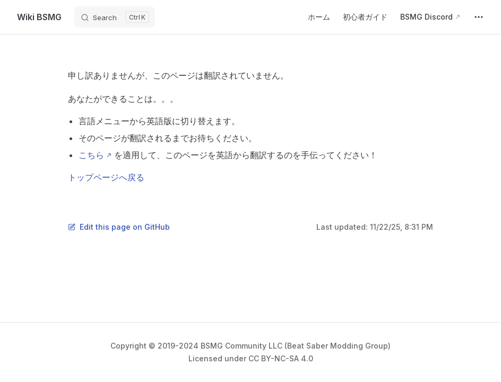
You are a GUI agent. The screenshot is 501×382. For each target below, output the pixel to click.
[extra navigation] (478, 17)
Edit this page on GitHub (119, 226)
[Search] (114, 17)
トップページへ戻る (106, 177)
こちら (91, 155)
